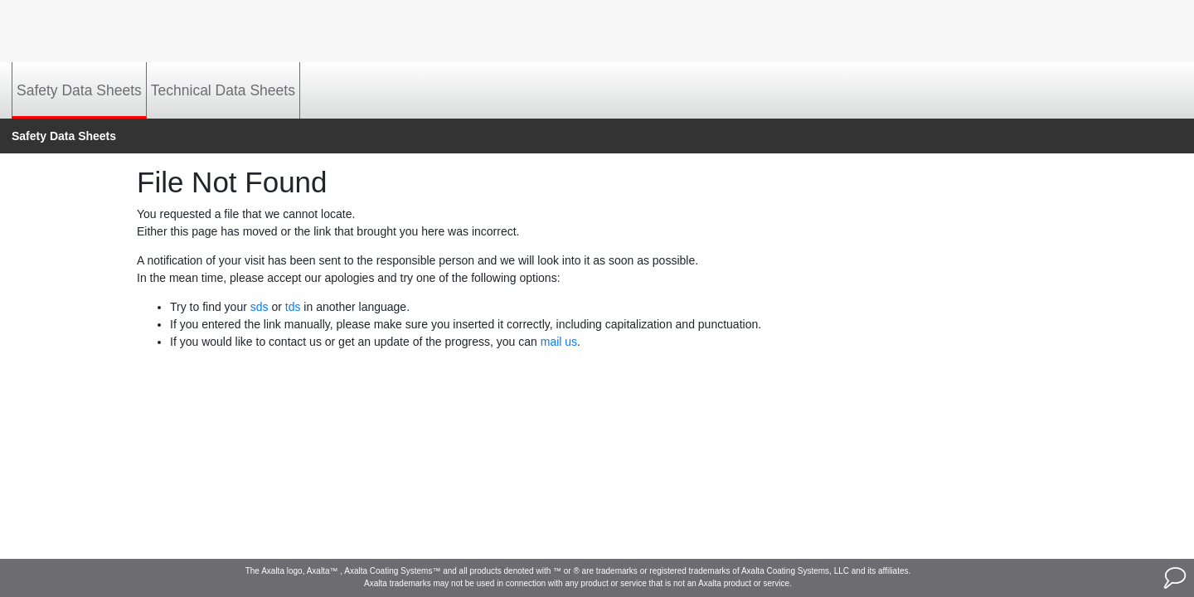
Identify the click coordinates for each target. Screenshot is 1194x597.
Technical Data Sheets (223, 90)
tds (293, 306)
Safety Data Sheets (79, 90)
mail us (559, 341)
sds (259, 306)
